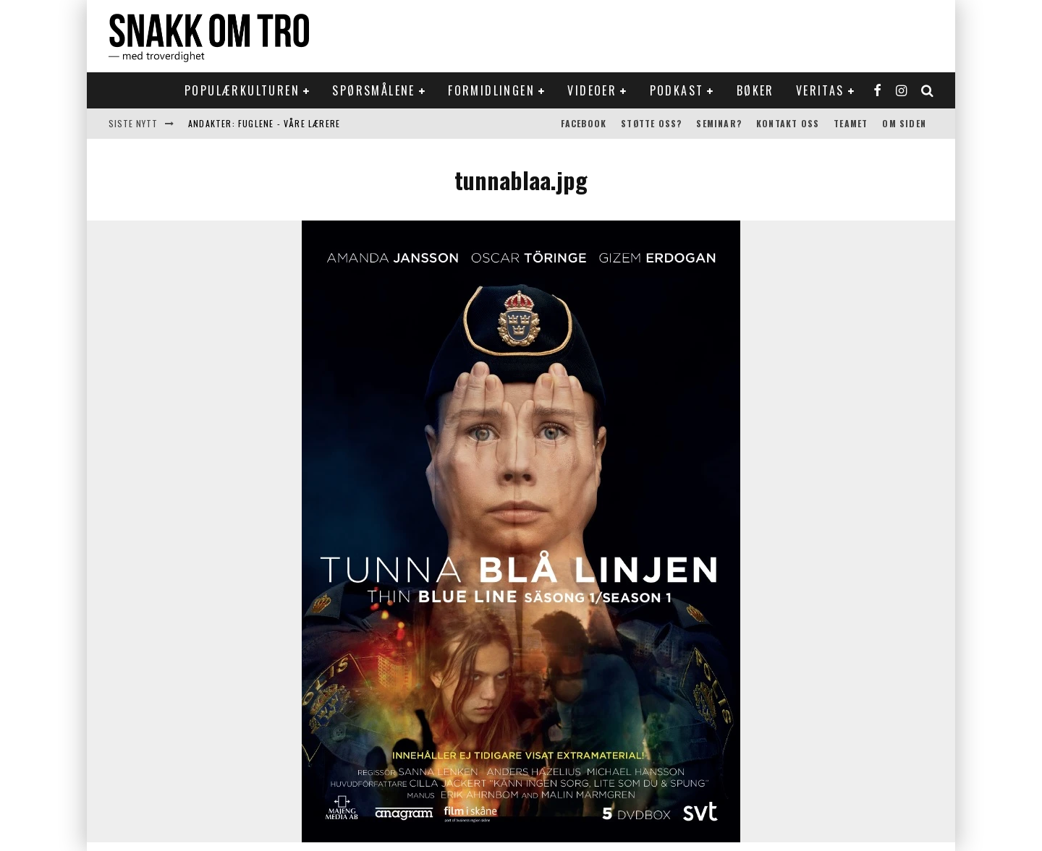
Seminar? (719, 123)
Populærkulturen (242, 90)
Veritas (820, 90)
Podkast (677, 90)
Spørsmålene (373, 90)
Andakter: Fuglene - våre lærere (264, 123)
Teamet (851, 123)
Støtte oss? (651, 123)
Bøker (755, 90)
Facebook (584, 123)
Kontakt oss (787, 123)
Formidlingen (491, 90)
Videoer (592, 90)
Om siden (904, 123)
